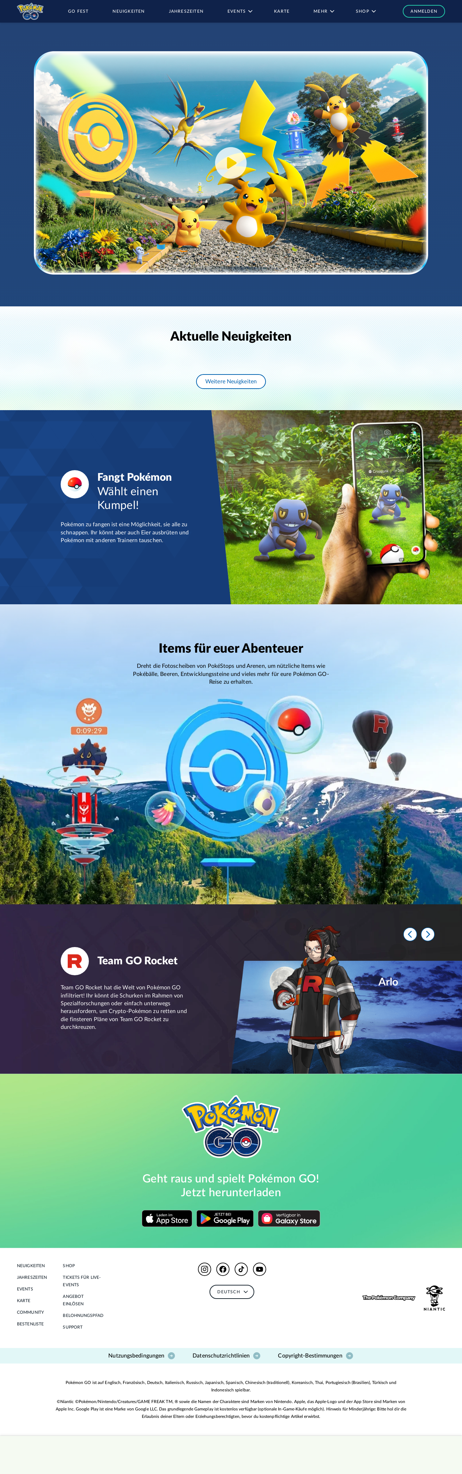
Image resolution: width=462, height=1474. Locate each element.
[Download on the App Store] (167, 1218)
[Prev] (410, 934)
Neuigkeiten (31, 1266)
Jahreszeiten (32, 1277)
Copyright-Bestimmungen (315, 1356)
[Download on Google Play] (225, 1218)
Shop (68, 1266)
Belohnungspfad (83, 1315)
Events (25, 1289)
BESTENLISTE (30, 1324)
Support (73, 1327)
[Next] (428, 934)
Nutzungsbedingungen (142, 1356)
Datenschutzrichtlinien (227, 1356)
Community (30, 1312)
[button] (420, 11)
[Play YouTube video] (231, 163)
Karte (24, 1301)
